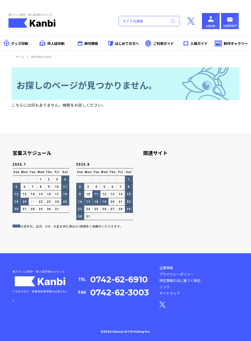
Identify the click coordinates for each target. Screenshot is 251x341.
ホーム (19, 56)
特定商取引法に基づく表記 (180, 280)
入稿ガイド (195, 43)
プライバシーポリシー (176, 274)
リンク (164, 286)
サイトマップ (169, 293)
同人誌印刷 (51, 43)
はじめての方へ (123, 43)
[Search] (142, 21)
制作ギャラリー (231, 43)
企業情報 (166, 267)
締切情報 (87, 43)
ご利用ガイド (159, 43)
